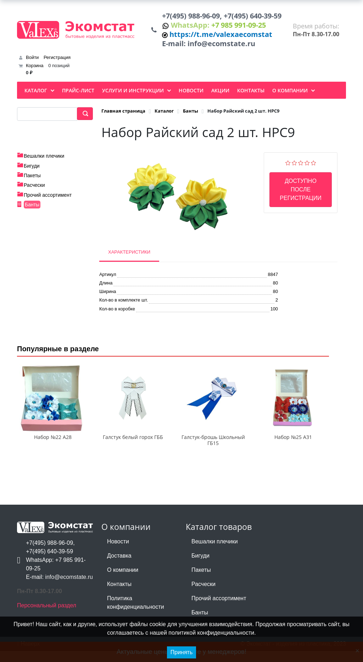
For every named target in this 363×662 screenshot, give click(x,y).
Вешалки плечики (44, 159)
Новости (118, 552)
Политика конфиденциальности (135, 613)
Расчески (34, 188)
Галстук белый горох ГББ (133, 448)
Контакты (119, 595)
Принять (182, 652)
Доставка (119, 567)
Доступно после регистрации (300, 192)
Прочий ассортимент (48, 198)
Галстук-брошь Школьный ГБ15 (213, 451)
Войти (32, 60)
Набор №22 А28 (53, 448)
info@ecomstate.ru (223, 46)
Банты (32, 207)
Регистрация (57, 60)
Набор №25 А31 (293, 448)
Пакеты (32, 178)
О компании (122, 581)
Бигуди (32, 169)
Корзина (35, 68)
